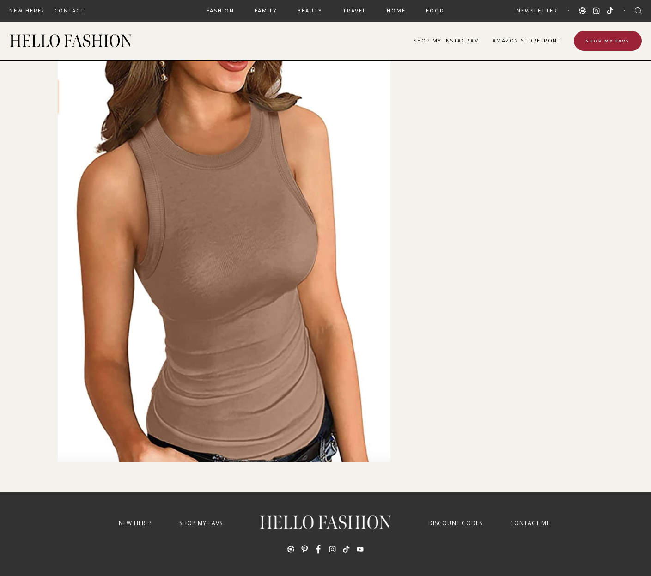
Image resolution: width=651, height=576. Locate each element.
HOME (396, 10)
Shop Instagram (447, 40)
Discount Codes (455, 523)
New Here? (26, 10)
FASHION (220, 10)
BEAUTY (310, 10)
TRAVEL (354, 10)
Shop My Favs (608, 40)
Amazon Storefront (527, 40)
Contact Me (530, 523)
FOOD (435, 10)
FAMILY (266, 10)
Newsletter (537, 10)
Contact (70, 10)
